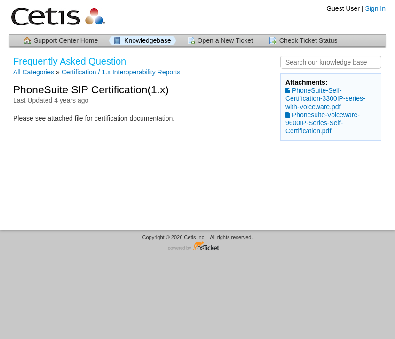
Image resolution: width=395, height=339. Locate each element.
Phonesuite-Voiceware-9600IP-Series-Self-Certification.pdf (322, 123)
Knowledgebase (147, 40)
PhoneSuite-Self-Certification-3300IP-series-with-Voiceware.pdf (325, 98)
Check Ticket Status (308, 40)
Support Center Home (66, 40)
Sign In (375, 8)
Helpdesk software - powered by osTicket (197, 246)
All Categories (33, 72)
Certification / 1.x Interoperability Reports (121, 72)
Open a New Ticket (225, 40)
